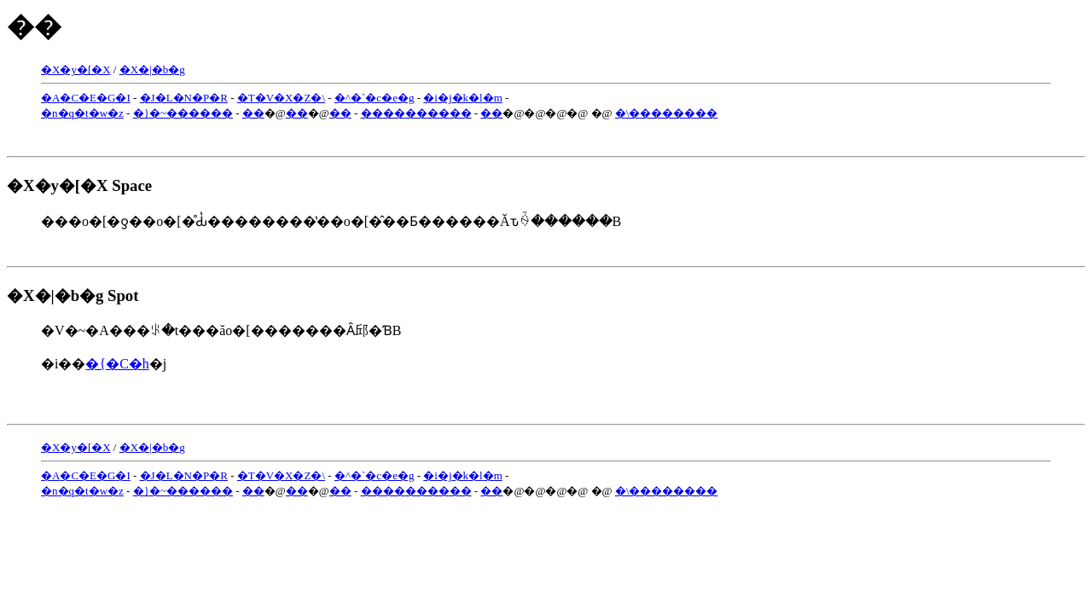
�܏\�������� (666, 113)
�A (50, 97)
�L (164, 97)
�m (492, 97)
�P (200, 97)
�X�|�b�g (152, 69)
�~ (157, 113)
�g (406, 97)
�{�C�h (116, 363)
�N (182, 97)
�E (87, 97)
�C (69, 97)
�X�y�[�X (76, 69)
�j (445, 97)
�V (264, 97)
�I (122, 97)
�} (141, 113)
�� (177, 113)
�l (475, 97)
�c (373, 97)
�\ (318, 97)
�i (430, 97)
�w (98, 113)
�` (358, 97)
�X (283, 97)
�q (66, 113)
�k (460, 97)
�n (49, 113)
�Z (302, 97)
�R (218, 97)
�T (246, 97)
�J (147, 97)
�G (105, 97)
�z (115, 113)
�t (81, 113)
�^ (342, 97)
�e (389, 97)
